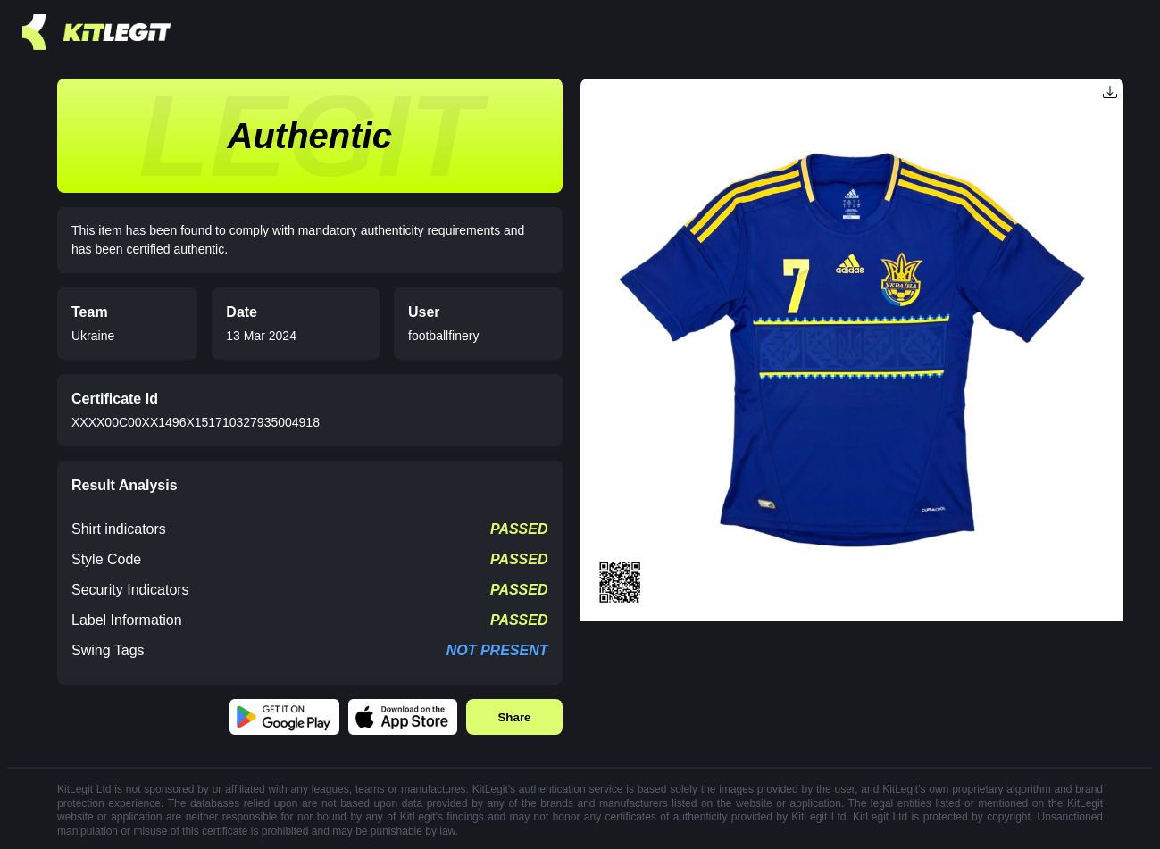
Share (513, 717)
